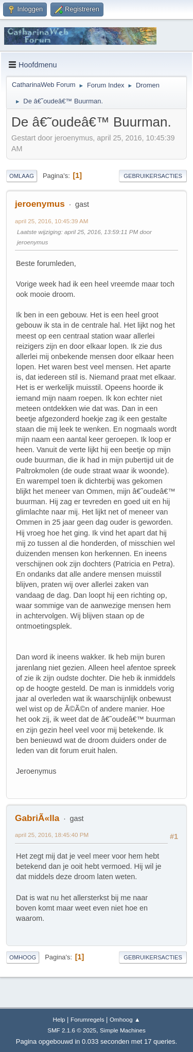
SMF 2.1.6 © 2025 (71, 1030)
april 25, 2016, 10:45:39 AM (52, 221)
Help (58, 1019)
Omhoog (22, 957)
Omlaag (21, 176)
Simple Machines (123, 1030)
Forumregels (87, 1019)
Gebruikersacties (153, 176)
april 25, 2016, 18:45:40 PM (52, 834)
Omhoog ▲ (125, 1019)
